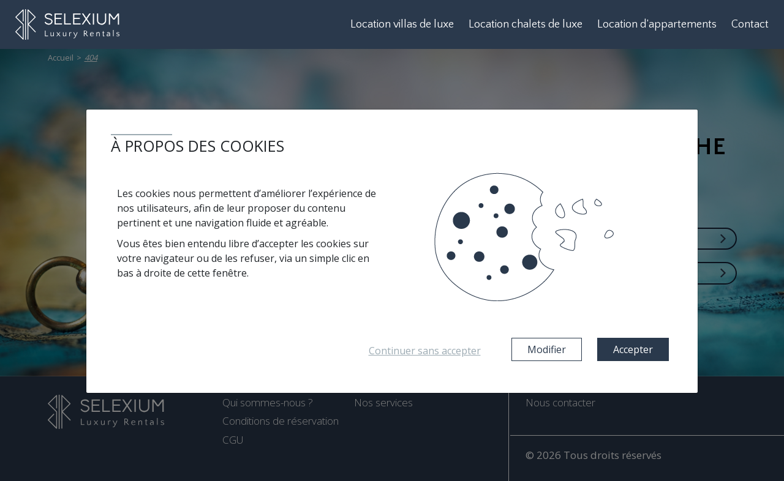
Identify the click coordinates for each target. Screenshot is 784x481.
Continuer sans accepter (425, 350)
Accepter (633, 349)
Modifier (546, 349)
